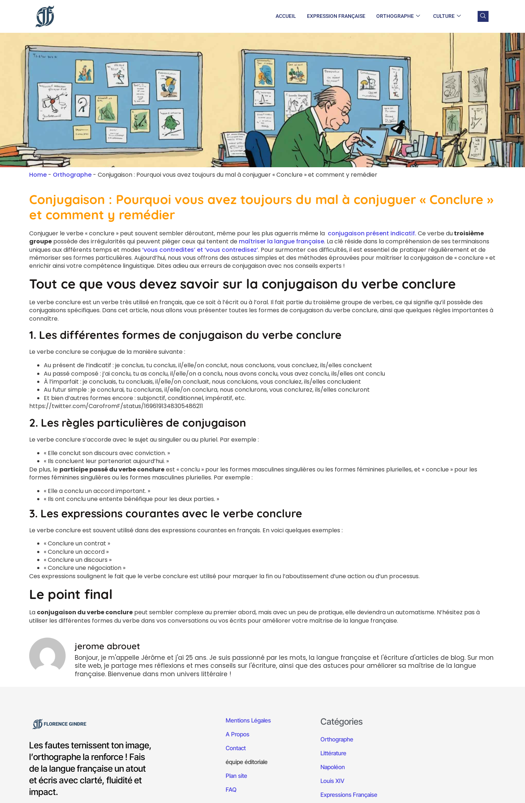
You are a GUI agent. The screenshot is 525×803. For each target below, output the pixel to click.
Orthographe (398, 16)
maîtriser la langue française (281, 241)
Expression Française (336, 16)
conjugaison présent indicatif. (372, 233)
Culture (447, 16)
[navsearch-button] (483, 16)
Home (38, 175)
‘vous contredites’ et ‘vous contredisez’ (200, 250)
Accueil (286, 16)
